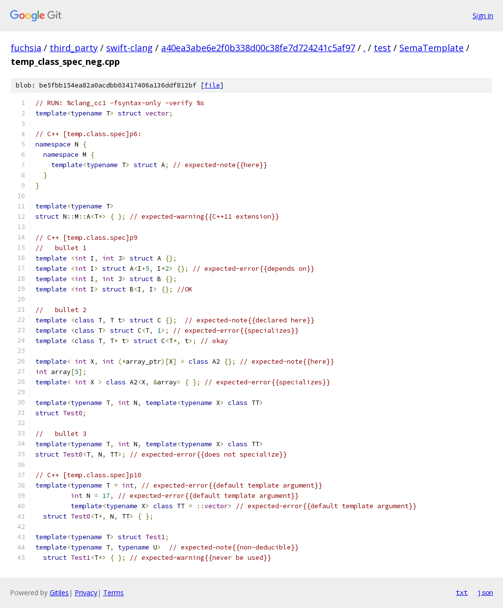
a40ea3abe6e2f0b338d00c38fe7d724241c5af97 (258, 48)
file (212, 85)
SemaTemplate (431, 48)
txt (462, 592)
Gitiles (59, 592)
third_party (74, 48)
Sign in (483, 15)
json (485, 592)
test (382, 48)
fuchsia (26, 48)
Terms (113, 592)
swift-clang (129, 48)
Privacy (86, 592)
